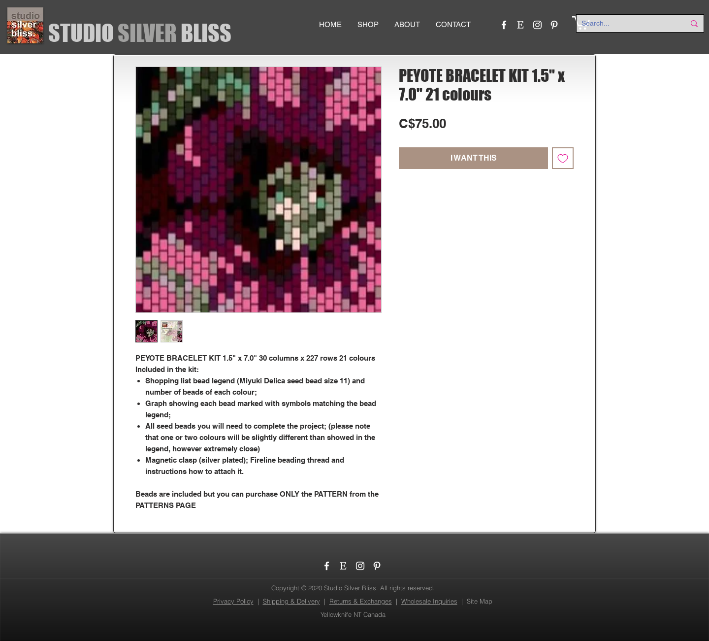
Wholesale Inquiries (429, 601)
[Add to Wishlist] (563, 158)
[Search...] (625, 24)
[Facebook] (504, 25)
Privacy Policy (233, 601)
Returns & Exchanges (360, 601)
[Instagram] (537, 25)
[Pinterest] (554, 25)
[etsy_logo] (520, 25)
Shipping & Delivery (291, 601)
